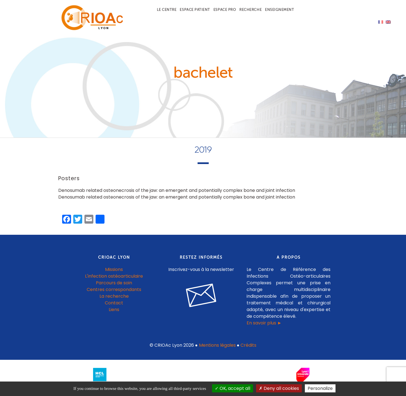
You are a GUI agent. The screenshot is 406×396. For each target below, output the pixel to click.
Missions (114, 273)
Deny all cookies (279, 388)
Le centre (167, 10)
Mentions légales (217, 349)
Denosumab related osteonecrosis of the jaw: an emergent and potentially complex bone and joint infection (176, 194)
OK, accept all (232, 388)
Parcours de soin (114, 286)
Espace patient (195, 10)
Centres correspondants (114, 293)
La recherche (114, 300)
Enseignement (279, 10)
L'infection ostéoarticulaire (114, 280)
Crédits (248, 349)
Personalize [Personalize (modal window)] (320, 388)
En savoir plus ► (264, 326)
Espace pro (224, 10)
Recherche (250, 10)
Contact (114, 306)
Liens (114, 313)
